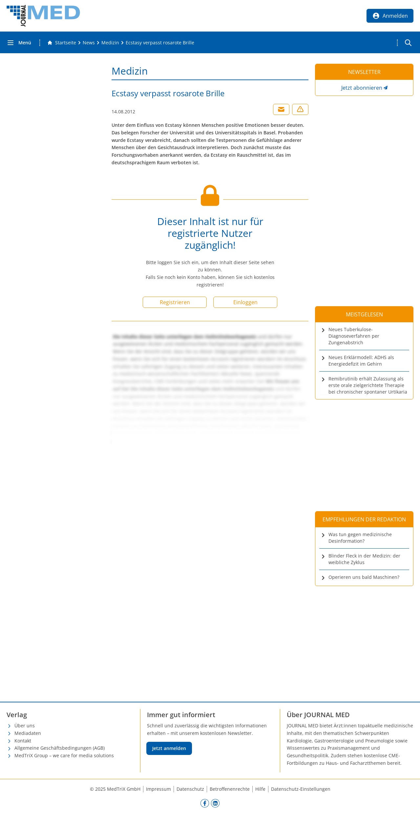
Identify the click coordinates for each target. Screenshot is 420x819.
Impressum (158, 789)
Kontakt (22, 741)
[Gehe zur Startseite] (61, 42)
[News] (89, 42)
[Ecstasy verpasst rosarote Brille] (160, 42)
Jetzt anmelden (169, 748)
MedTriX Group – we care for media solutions (64, 755)
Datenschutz (190, 789)
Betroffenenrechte (230, 789)
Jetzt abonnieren (361, 87)
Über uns (24, 725)
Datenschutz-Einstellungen (300, 789)
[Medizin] (110, 42)
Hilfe (260, 789)
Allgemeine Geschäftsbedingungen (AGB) (59, 748)
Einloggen (245, 302)
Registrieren (175, 302)
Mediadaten (27, 733)
